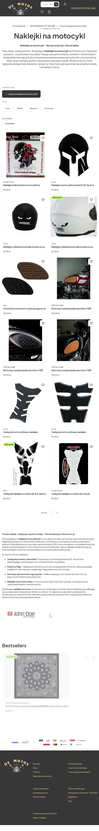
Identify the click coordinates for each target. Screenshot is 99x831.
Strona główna (19, 26)
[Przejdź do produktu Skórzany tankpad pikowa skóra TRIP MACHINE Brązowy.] (73, 278)
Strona (44, 512)
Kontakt (36, 764)
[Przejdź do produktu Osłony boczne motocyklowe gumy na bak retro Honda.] (25, 278)
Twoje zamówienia (41, 788)
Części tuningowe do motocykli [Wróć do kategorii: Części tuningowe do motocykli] (21, 94)
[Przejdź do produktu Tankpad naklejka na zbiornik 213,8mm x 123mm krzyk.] (25, 463)
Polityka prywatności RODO (45, 813)
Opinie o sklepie (39, 817)
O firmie (36, 772)
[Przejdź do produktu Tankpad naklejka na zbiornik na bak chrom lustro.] (73, 463)
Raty (70, 801)
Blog (35, 768)
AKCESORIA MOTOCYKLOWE (42, 26)
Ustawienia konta (40, 793)
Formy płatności (75, 764)
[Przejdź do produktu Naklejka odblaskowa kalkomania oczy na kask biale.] (25, 216)
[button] (56, 4)
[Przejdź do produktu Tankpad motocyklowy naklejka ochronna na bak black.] (73, 401)
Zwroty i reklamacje (76, 788)
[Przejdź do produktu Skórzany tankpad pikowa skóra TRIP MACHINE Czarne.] (25, 340)
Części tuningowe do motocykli (73, 26)
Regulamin (72, 797)
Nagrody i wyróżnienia (42, 776)
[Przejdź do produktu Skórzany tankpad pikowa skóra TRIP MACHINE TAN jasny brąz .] (73, 340)
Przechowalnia (39, 797)
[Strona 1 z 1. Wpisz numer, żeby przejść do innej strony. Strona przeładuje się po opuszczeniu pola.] (51, 512)
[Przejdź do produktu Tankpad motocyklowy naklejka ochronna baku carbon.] (25, 401)
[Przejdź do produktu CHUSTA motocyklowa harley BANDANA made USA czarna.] (36, 675)
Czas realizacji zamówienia (79, 772)
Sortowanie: (7, 118)
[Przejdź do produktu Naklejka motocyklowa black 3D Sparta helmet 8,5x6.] (73, 154)
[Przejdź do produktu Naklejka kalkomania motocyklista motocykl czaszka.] (25, 154)
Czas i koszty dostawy (77, 768)
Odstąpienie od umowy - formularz (83, 793)
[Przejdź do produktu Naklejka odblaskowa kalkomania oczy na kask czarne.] (73, 216)
